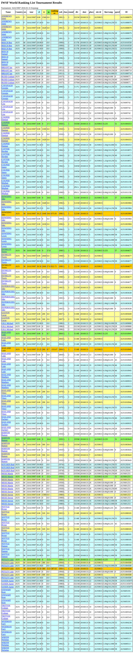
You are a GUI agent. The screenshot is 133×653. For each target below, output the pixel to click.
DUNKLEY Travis (6, 250)
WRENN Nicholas (5, 638)
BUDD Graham (8, 76)
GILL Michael (7, 323)
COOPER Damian (6, 118)
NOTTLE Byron (5, 508)
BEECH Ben (7, 43)
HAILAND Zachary (6, 418)
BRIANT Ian (7, 67)
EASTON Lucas (6, 314)
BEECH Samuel (5, 53)
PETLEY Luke (8, 560)
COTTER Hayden (5, 150)
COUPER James (6, 166)
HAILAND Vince (6, 391)
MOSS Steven (7, 492)
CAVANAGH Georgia (7, 87)
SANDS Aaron (8, 581)
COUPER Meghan (6, 182)
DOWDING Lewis (6, 234)
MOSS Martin (7, 473)
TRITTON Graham (6, 607)
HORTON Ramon (6, 434)
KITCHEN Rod (8, 464)
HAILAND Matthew (6, 376)
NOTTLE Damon (5, 545)
